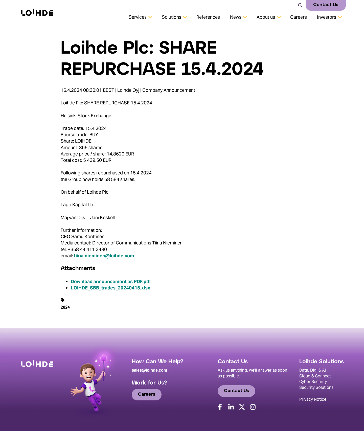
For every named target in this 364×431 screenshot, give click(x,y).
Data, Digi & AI (312, 370)
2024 (65, 307)
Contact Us (325, 5)
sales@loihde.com (149, 370)
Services (138, 17)
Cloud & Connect (315, 376)
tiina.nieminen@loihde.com (104, 256)
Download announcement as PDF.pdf (111, 281)
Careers (298, 17)
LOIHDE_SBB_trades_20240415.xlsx (110, 288)
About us (266, 17)
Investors (326, 17)
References (208, 17)
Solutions (171, 17)
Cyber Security (313, 381)
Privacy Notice (312, 399)
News (235, 17)
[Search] (300, 5)
